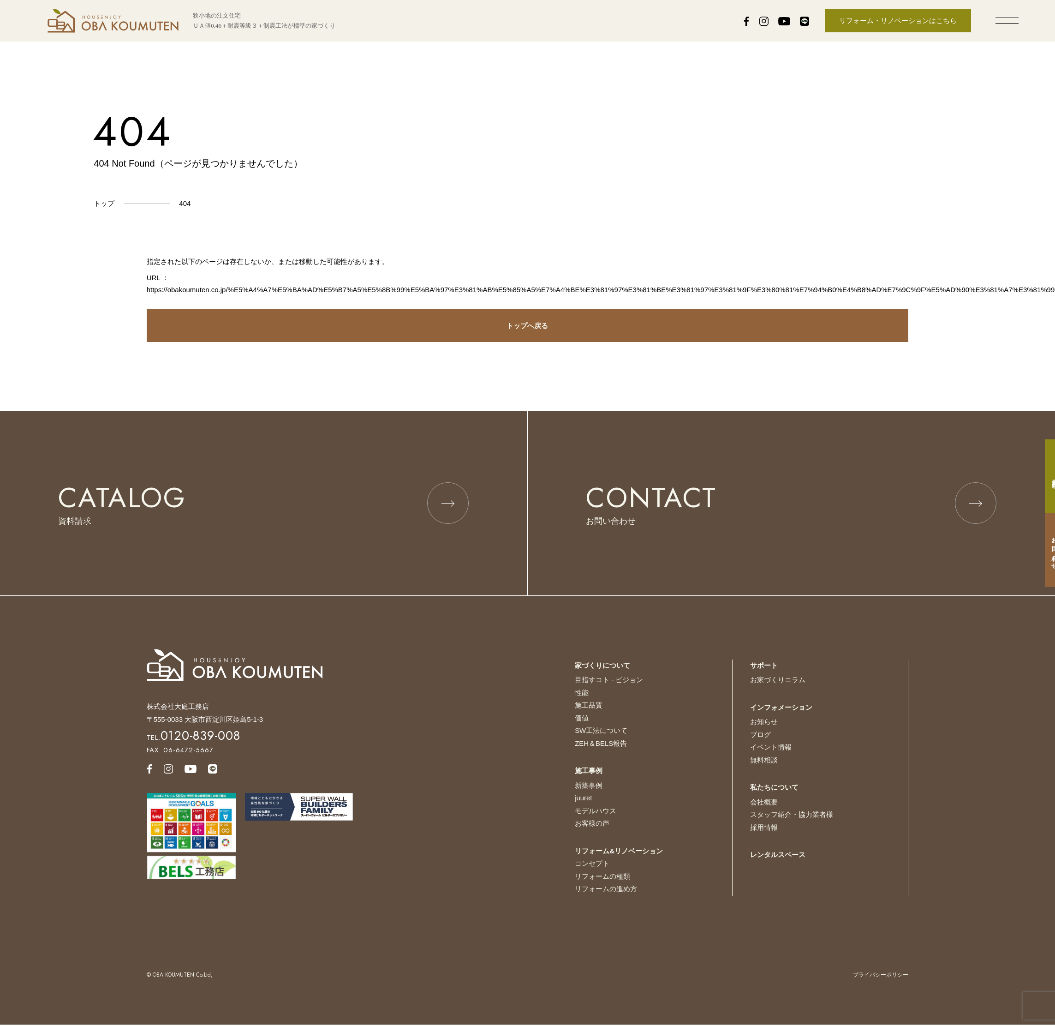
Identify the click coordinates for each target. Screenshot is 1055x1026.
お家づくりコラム (777, 681)
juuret (583, 799)
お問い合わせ (1045, 550)
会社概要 (764, 803)
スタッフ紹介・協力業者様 (791, 816)
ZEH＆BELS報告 (601, 745)
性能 (582, 694)
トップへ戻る (527, 326)
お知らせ (764, 723)
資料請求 (1045, 476)
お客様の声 (592, 824)
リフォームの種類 (602, 878)
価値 (582, 719)
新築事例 (588, 787)
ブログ (760, 736)
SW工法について (601, 732)
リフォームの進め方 (606, 890)
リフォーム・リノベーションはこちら (898, 20)
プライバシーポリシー (880, 976)
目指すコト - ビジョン (609, 681)
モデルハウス (595, 812)
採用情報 (764, 829)
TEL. (193, 739)
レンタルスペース (777, 856)
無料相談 (764, 761)
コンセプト (592, 865)
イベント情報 (771, 748)
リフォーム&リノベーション (619, 852)
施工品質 (588, 706)
